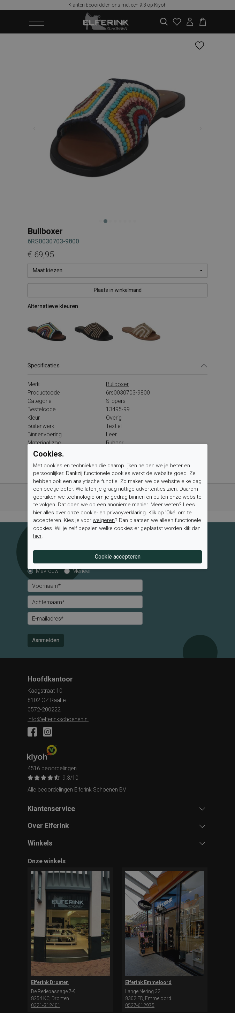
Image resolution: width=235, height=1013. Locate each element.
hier (37, 512)
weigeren (104, 520)
